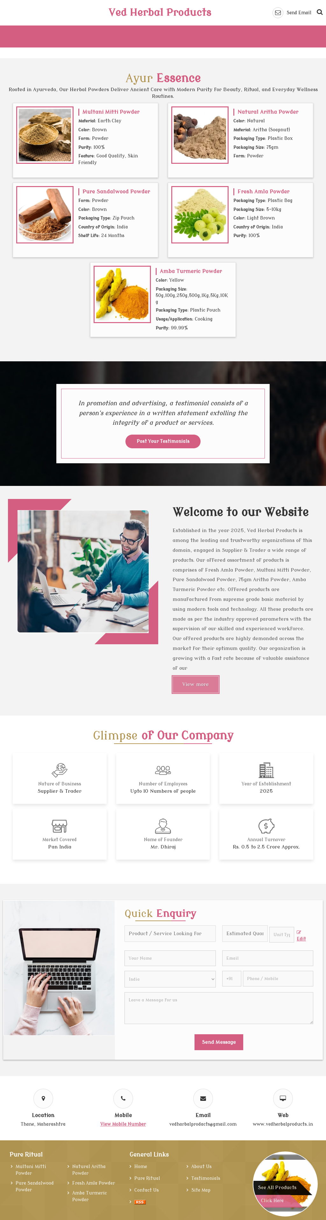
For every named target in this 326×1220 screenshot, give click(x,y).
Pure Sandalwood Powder (116, 192)
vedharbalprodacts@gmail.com (203, 1124)
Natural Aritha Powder (267, 112)
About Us (201, 1166)
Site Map (200, 1190)
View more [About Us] (195, 684)
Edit (301, 936)
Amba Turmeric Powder (191, 271)
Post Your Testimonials (163, 441)
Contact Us (146, 1190)
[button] (123, 1124)
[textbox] (281, 934)
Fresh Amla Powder (263, 192)
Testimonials (205, 1178)
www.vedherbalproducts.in (283, 1124)
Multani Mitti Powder (110, 112)
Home (140, 1166)
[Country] (170, 979)
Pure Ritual (26, 1154)
